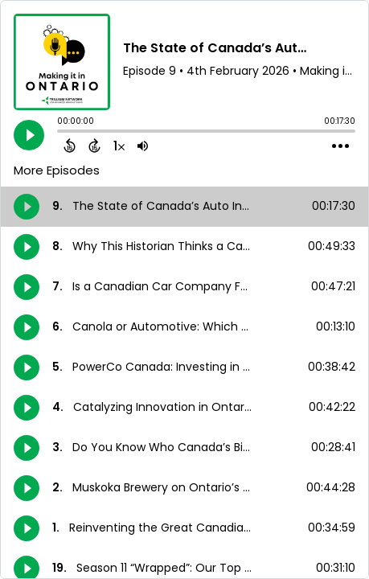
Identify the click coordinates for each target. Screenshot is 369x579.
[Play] (29, 135)
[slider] (61, 133)
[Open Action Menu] (340, 146)
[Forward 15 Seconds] (94, 145)
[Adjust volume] (142, 145)
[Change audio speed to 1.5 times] (119, 145)
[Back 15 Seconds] (69, 145)
